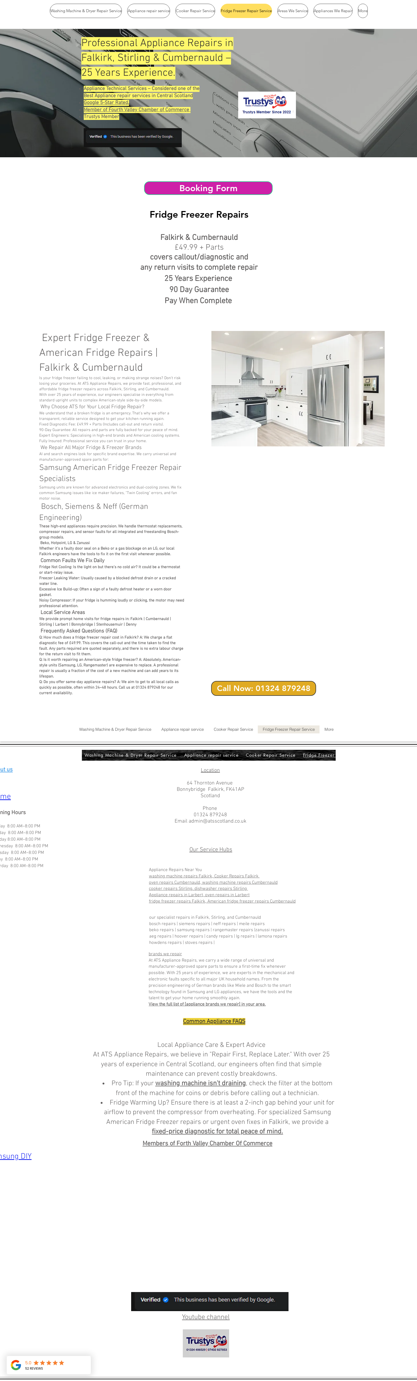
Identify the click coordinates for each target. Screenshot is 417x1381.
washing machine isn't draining (200, 1083)
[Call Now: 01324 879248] (263, 688)
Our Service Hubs (210, 849)
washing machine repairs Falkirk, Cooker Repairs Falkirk (204, 876)
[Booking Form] (208, 188)
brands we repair (165, 954)
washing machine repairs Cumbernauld (240, 882)
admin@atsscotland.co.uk (217, 821)
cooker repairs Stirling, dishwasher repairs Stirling (198, 888)
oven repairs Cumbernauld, (175, 882)
